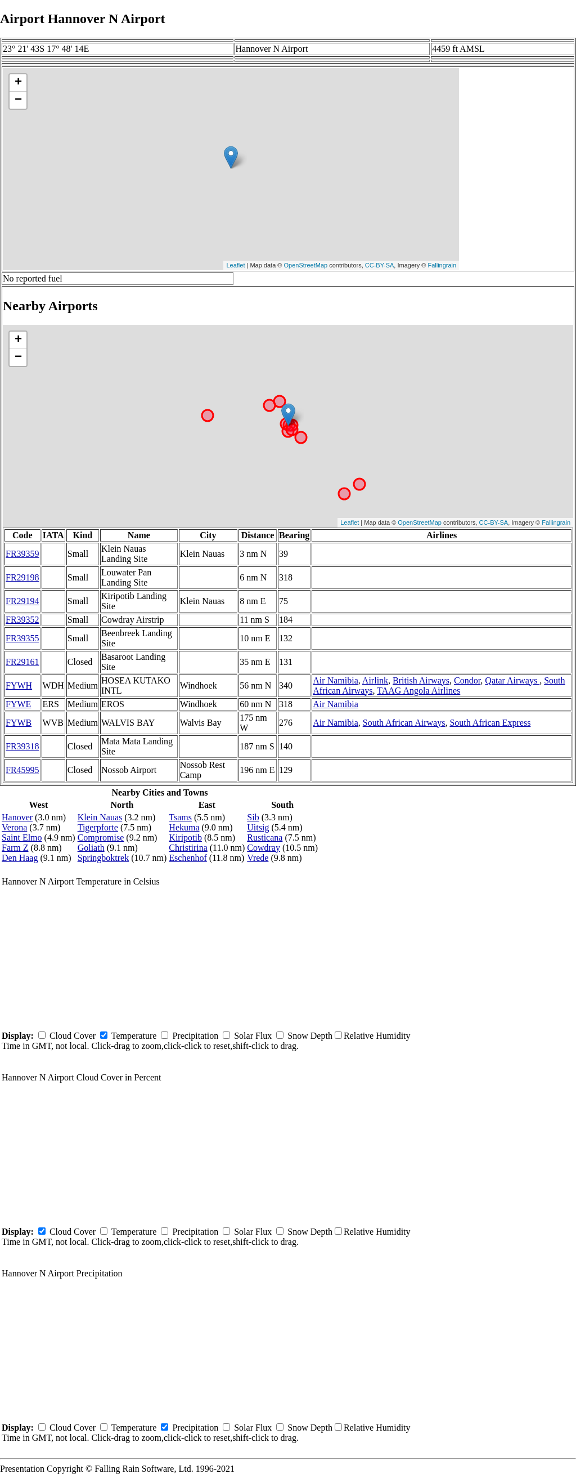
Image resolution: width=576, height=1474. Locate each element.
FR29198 (22, 577)
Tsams (180, 817)
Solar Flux (253, 1035)
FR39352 (22, 619)
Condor (467, 680)
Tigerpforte (98, 827)
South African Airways (404, 722)
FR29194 (22, 601)
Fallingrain (442, 265)
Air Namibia (335, 680)
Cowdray (263, 847)
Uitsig (258, 827)
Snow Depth (309, 1035)
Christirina (188, 847)
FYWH (19, 685)
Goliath (91, 847)
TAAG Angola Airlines (418, 690)
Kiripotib (185, 837)
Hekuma (184, 827)
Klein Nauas (100, 817)
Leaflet (235, 265)
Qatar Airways (512, 680)
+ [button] (18, 82)
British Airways (421, 680)
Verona (14, 827)
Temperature (134, 1035)
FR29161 (22, 662)
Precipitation (195, 1035)
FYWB (19, 722)
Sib (253, 817)
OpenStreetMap (306, 265)
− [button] (18, 100)
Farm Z (15, 847)
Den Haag (20, 858)
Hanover (17, 817)
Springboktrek (103, 858)
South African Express (489, 722)
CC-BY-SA (379, 265)
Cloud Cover (73, 1035)
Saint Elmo (22, 837)
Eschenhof (188, 858)
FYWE (18, 704)
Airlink (375, 680)
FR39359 (22, 554)
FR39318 (22, 746)
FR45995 (22, 770)
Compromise (101, 837)
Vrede (257, 858)
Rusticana (264, 837)
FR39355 (22, 638)
